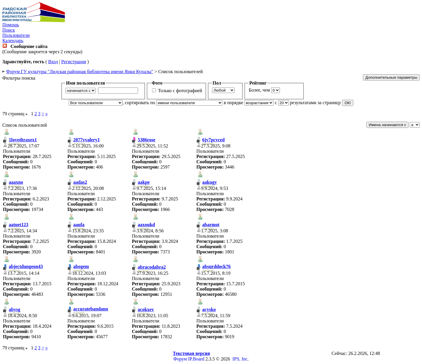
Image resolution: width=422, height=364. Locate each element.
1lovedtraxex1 (23, 139)
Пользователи (16, 35)
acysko (209, 309)
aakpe (144, 182)
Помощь (10, 24)
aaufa (79, 224)
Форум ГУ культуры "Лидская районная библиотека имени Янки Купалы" (79, 71)
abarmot (211, 224)
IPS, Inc (240, 358)
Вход (53, 61)
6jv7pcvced (213, 139)
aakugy (209, 182)
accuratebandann (90, 308)
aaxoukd (146, 224)
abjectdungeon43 (26, 266)
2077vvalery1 (86, 139)
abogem (81, 266)
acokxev (146, 309)
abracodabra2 (152, 267)
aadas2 (80, 182)
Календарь (12, 40)
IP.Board (196, 358)
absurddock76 (216, 266)
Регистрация (73, 61)
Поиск (8, 30)
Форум (180, 358)
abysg (14, 309)
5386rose (146, 139)
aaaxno (16, 182)
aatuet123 (18, 224)
